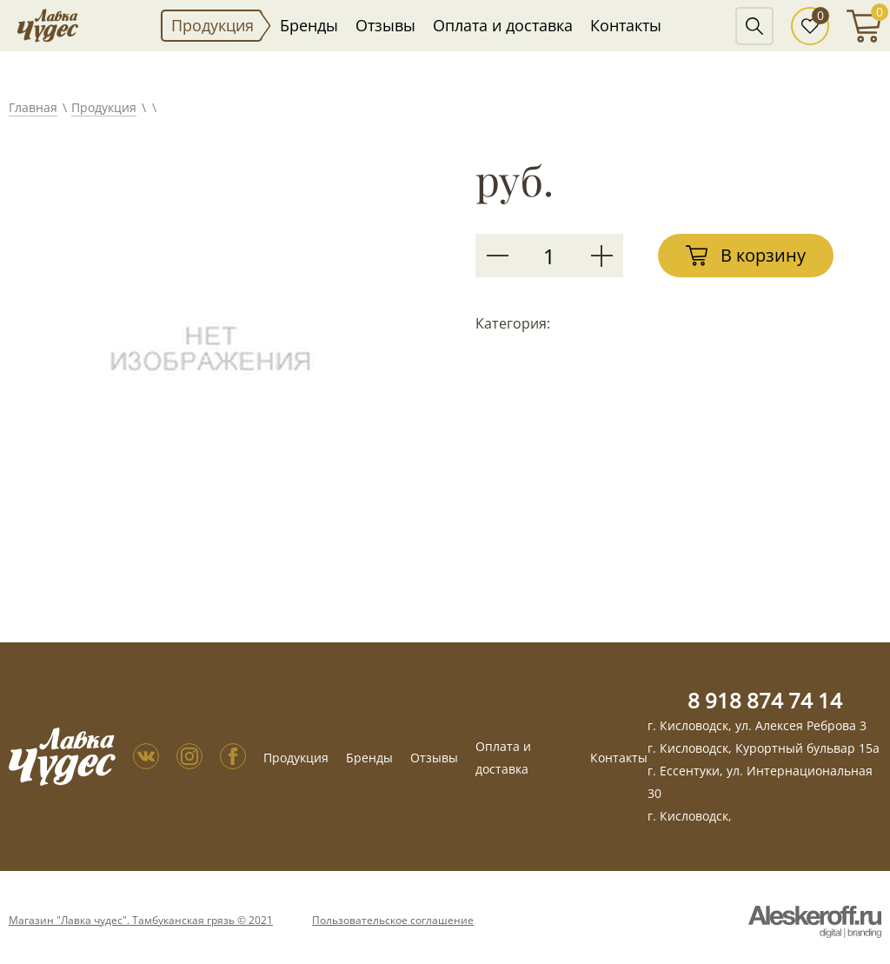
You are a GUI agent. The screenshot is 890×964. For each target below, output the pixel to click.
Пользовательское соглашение (393, 920)
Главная (33, 107)
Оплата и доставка (503, 25)
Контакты (625, 25)
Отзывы (385, 25)
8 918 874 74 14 (764, 700)
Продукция (212, 25)
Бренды (309, 25)
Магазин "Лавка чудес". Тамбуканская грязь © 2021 (141, 920)
